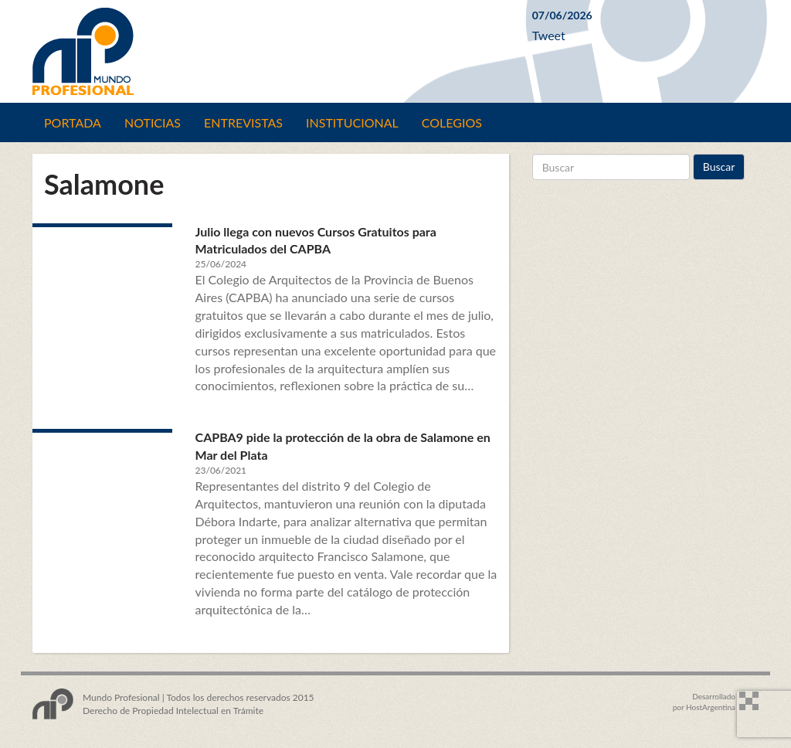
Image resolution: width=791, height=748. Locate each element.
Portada (72, 122)
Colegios (452, 122)
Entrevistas (243, 122)
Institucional (352, 122)
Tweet (548, 35)
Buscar (719, 166)
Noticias (152, 122)
